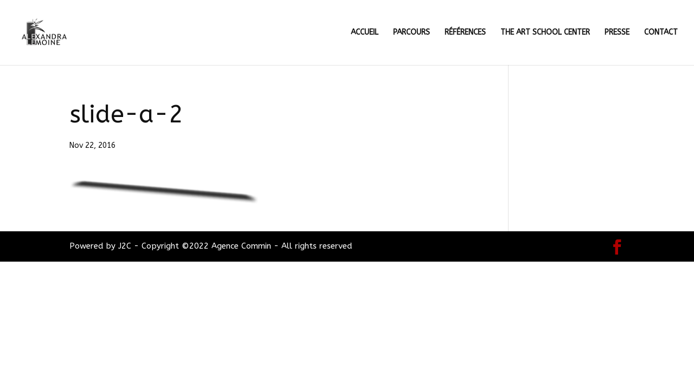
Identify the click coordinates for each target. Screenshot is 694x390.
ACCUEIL (364, 33)
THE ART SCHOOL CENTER (545, 33)
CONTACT (661, 33)
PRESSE (617, 33)
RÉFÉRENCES (465, 33)
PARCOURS (411, 33)
